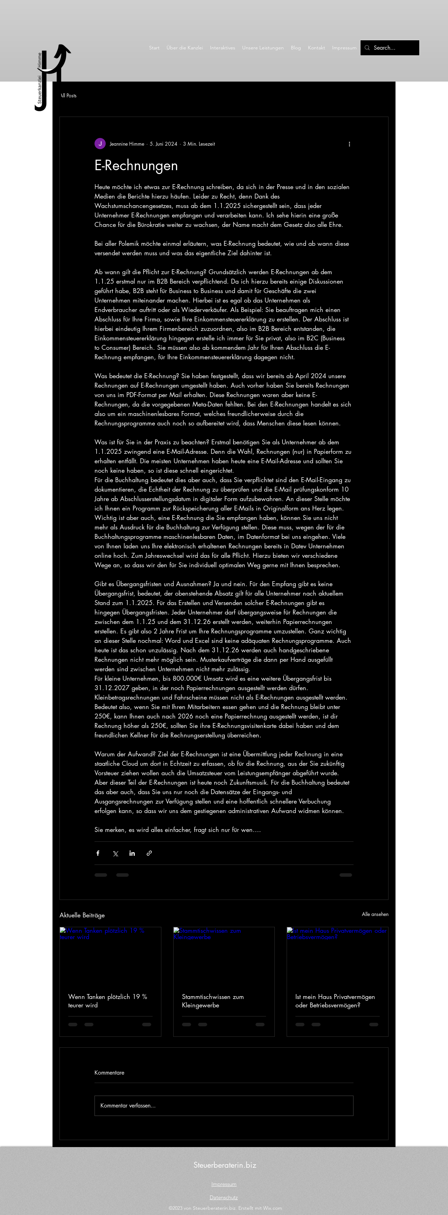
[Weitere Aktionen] (349, 143)
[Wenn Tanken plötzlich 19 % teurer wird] (110, 955)
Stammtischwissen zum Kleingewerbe (213, 1000)
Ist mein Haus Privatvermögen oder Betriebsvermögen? (335, 1000)
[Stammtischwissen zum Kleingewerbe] (224, 955)
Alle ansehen (375, 914)
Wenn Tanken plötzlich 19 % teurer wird (107, 1000)
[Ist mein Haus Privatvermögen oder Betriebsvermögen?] (337, 955)
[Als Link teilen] (149, 853)
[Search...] (389, 48)
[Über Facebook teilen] (97, 853)
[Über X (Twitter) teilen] (115, 853)
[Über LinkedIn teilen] (132, 853)
